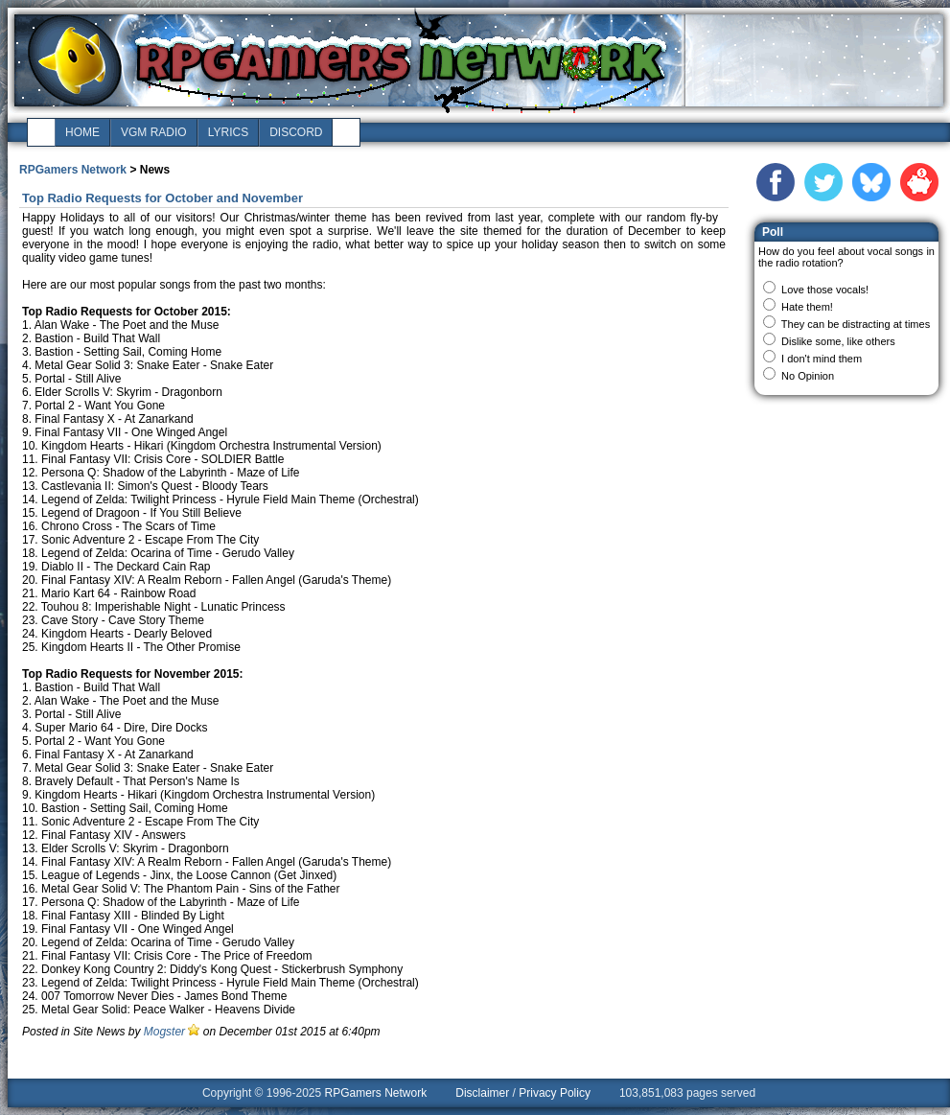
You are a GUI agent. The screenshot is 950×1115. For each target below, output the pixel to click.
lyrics (228, 132)
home (82, 132)
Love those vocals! (825, 289)
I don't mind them (821, 358)
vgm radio (154, 132)
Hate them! (807, 307)
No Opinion (807, 376)
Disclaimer (482, 1093)
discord (295, 132)
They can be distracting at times (855, 324)
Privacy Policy (555, 1093)
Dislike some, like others (838, 341)
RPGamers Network (73, 169)
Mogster (164, 1031)
